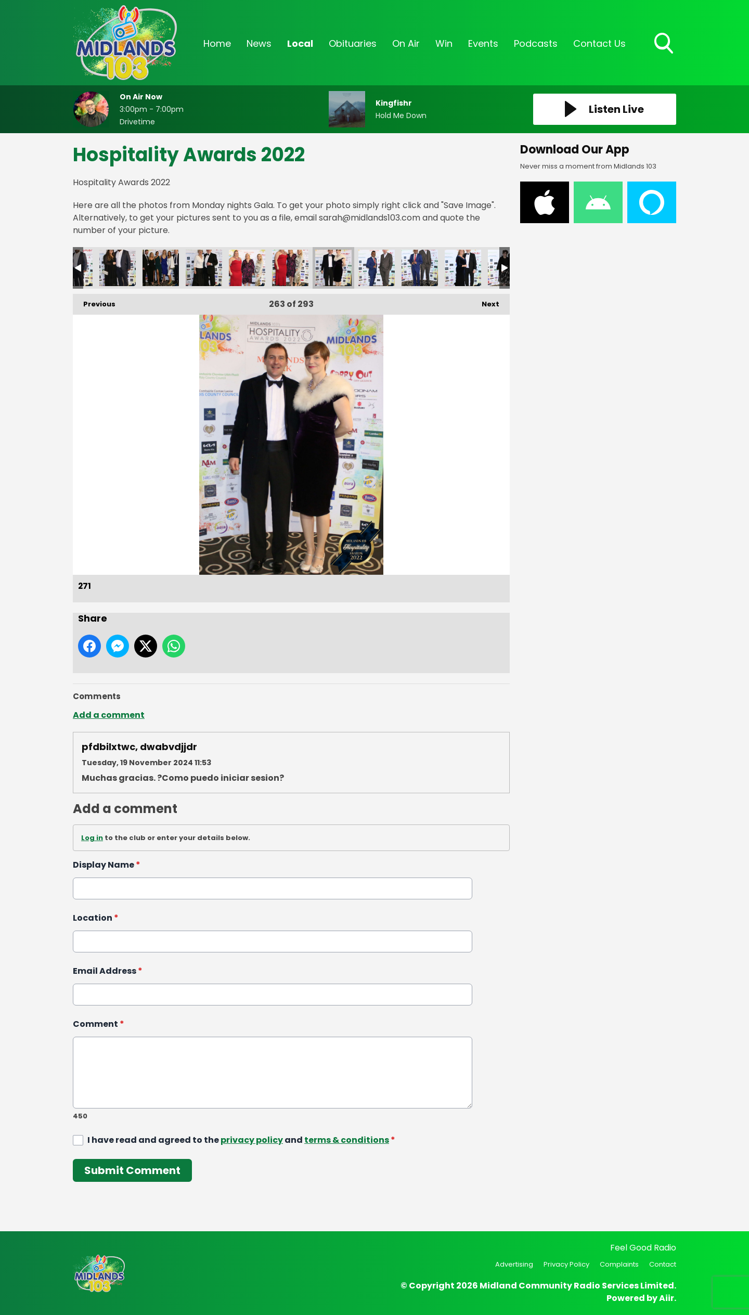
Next (485, 301)
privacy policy (252, 1140)
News (259, 43)
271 (333, 268)
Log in (92, 838)
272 (376, 268)
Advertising (514, 1264)
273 (420, 268)
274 (463, 268)
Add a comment (109, 715)
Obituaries (353, 43)
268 (204, 268)
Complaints (619, 1264)
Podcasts (536, 43)
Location (96, 918)
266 (117, 268)
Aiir (666, 1298)
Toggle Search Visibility (664, 44)
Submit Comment (132, 1170)
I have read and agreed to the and (241, 1140)
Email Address (108, 971)
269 (247, 268)
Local (300, 43)
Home (217, 43)
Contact (662, 1264)
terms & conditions (346, 1140)
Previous (94, 301)
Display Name (106, 865)
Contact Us (599, 43)
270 (290, 268)
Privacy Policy (566, 1264)
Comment (98, 1024)
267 (161, 268)
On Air (406, 43)
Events (483, 43)
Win (444, 43)
